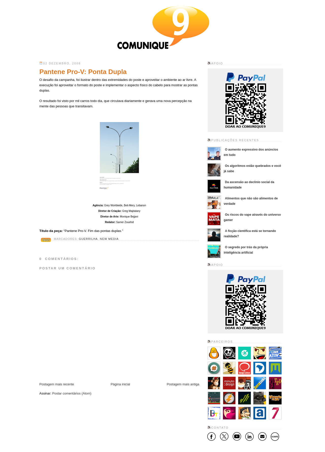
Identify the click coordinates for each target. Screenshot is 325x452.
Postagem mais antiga (183, 384)
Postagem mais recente (56, 384)
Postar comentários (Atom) (72, 393)
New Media (109, 238)
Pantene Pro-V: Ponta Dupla (83, 72)
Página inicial (120, 384)
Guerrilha (88, 238)
